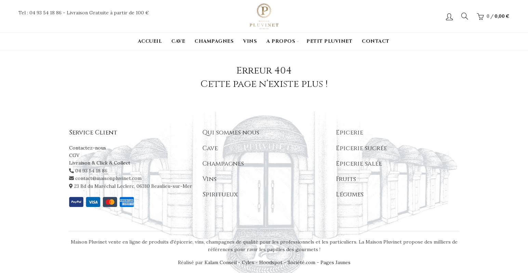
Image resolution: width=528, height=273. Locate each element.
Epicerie (349, 132)
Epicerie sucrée (361, 148)
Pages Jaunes (335, 262)
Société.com (301, 262)
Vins (250, 41)
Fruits (346, 179)
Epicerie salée (359, 163)
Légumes (350, 194)
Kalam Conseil (221, 262)
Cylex (248, 262)
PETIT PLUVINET (329, 41)
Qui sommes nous (230, 132)
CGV (74, 155)
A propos (280, 41)
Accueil (150, 41)
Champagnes (214, 41)
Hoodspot (270, 262)
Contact (376, 41)
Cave (178, 41)
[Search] (464, 16)
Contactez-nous (87, 148)
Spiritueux (220, 194)
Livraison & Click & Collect (99, 163)
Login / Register (449, 16)
